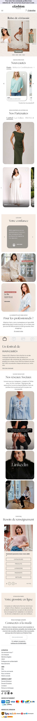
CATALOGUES (18, 559)
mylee (8, 97)
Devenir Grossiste (6, 683)
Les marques (5, 654)
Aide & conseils (5, 676)
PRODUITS (18, 564)
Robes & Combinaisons (22, 68)
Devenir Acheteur (6, 681)
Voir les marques (7, 368)
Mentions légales (6, 657)
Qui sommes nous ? (7, 652)
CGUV (3, 659)
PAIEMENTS (18, 573)
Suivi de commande (7, 671)
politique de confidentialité (18, 643)
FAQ (2, 669)
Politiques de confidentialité (9, 661)
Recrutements (5, 663)
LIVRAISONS (19, 568)
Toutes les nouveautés (26, 103)
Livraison (4, 685)
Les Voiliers (19, 118)
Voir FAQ (28, 583)
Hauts (9, 68)
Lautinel (10, 118)
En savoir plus (18, 331)
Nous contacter (5, 673)
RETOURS (18, 577)
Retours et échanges (7, 688)
